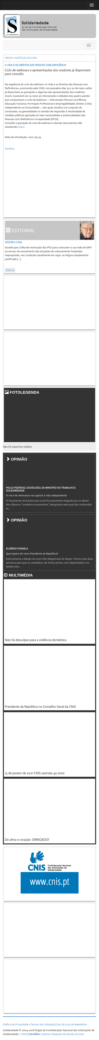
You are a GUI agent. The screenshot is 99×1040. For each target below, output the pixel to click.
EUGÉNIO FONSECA (17, 548)
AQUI (21, 127)
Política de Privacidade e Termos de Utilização (29, 1024)
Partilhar (9, 148)
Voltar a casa (13, 242)
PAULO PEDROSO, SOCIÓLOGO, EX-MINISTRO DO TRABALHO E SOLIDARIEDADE (40, 489)
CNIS (23, 1034)
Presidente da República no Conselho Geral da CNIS (40, 707)
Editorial (10, 270)
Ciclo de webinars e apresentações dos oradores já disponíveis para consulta (48, 72)
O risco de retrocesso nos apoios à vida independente (36, 495)
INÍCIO (9, 58)
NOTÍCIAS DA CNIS (26, 58)
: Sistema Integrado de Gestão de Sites (56, 1034)
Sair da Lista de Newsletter (72, 1024)
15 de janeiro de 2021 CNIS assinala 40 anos (34, 773)
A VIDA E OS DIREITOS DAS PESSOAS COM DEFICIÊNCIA (35, 65)
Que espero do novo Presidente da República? (32, 553)
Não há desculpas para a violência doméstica (35, 640)
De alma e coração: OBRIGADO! (27, 840)
